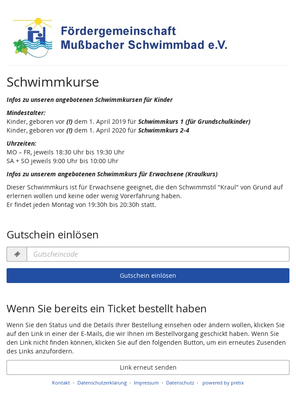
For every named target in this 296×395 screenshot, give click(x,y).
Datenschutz (180, 382)
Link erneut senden (148, 367)
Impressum (146, 382)
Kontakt (61, 382)
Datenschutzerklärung (102, 382)
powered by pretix (223, 382)
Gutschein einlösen (148, 275)
